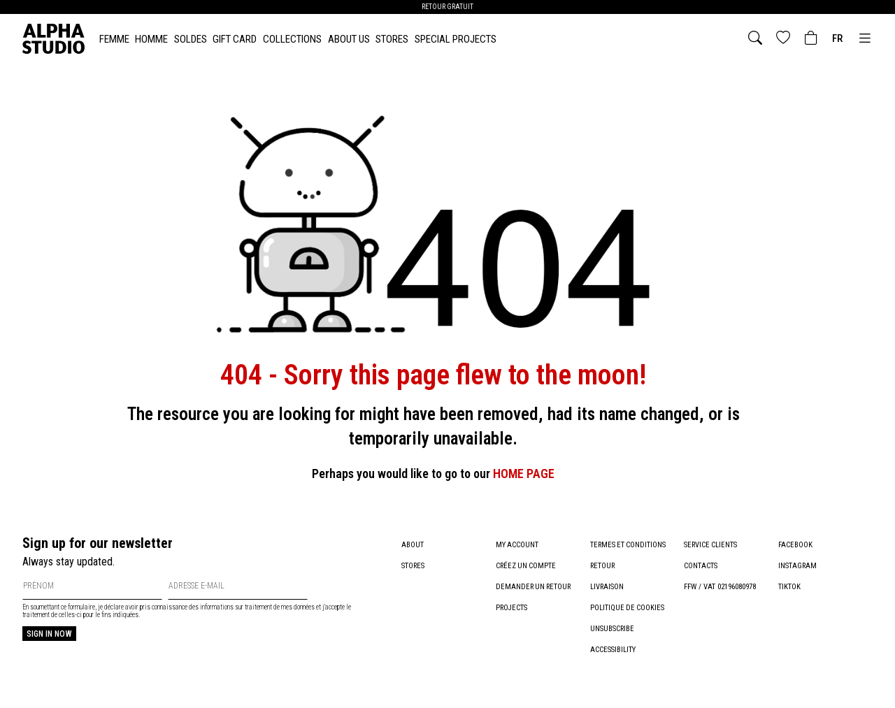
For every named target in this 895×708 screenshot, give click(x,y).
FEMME (114, 39)
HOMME (151, 39)
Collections (292, 39)
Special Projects (455, 39)
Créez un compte (527, 565)
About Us (349, 39)
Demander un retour (535, 586)
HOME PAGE (523, 473)
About (412, 544)
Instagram (797, 565)
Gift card (235, 39)
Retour (603, 565)
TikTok (789, 586)
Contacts (700, 565)
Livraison (607, 586)
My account (517, 544)
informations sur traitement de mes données (258, 607)
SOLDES (190, 39)
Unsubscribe (612, 628)
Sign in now (49, 634)
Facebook (795, 544)
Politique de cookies (628, 607)
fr (837, 38)
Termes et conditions (629, 544)
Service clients (711, 544)
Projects (512, 607)
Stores (391, 39)
